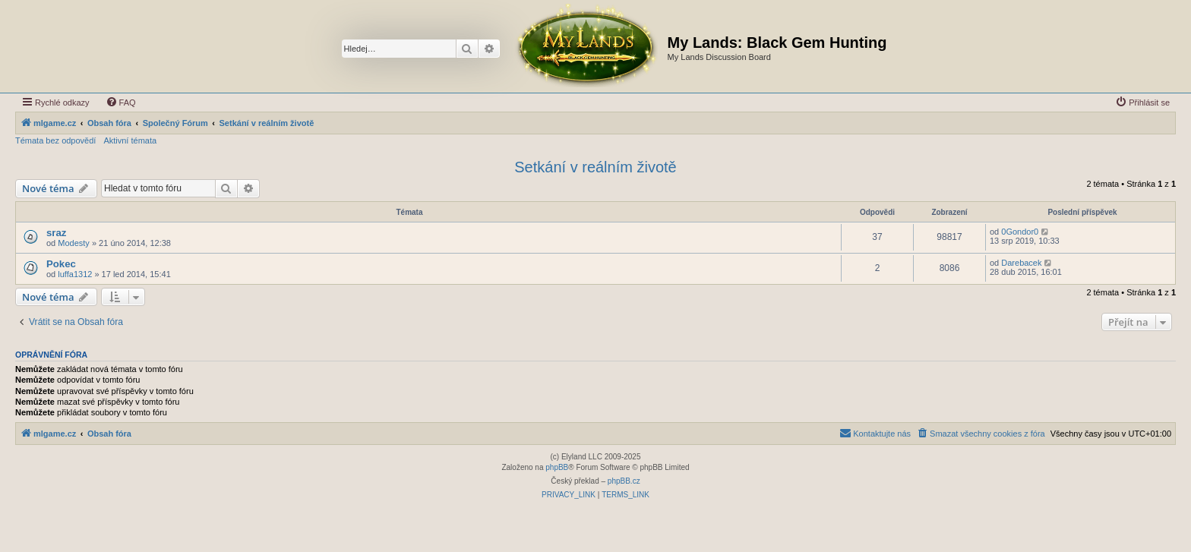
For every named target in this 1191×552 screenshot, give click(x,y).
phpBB (556, 467)
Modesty (74, 243)
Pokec (61, 264)
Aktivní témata (129, 140)
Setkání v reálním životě (595, 167)
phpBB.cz (624, 481)
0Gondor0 (1019, 231)
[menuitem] (121, 102)
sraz (56, 232)
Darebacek (1021, 262)
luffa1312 (75, 274)
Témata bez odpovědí (55, 140)
